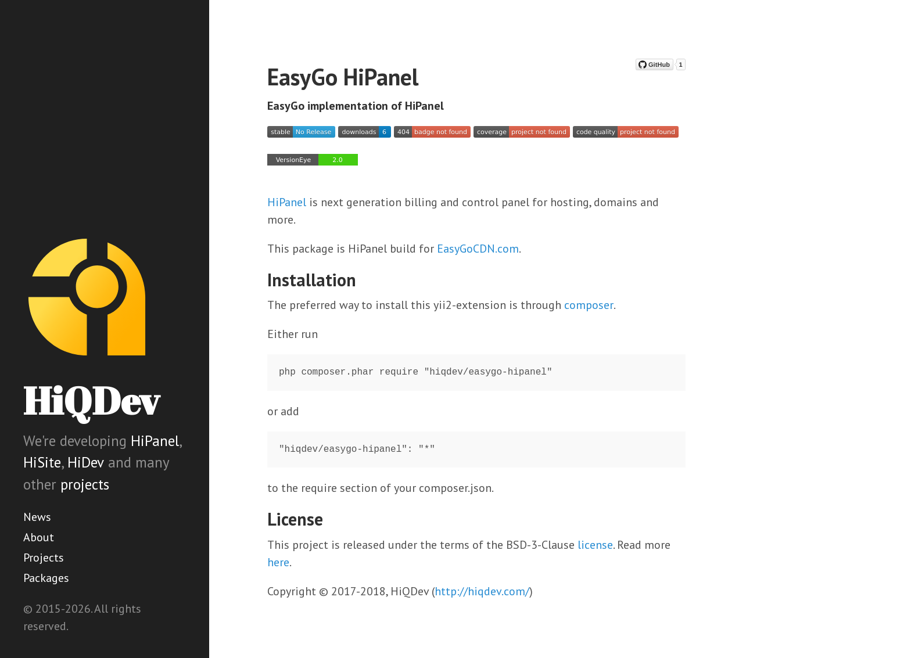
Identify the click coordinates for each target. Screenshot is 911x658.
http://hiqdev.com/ (482, 591)
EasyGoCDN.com (478, 248)
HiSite (42, 462)
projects (84, 484)
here (278, 562)
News (37, 516)
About (38, 537)
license (595, 544)
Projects (43, 557)
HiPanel (155, 441)
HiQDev (91, 400)
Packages (46, 577)
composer (589, 304)
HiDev (85, 462)
